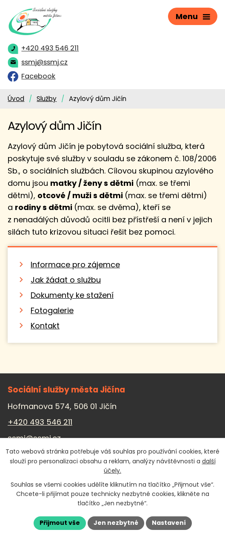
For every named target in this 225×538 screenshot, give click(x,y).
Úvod (16, 98)
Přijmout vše (60, 522)
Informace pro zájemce (75, 264)
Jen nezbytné (116, 522)
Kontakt (45, 325)
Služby (47, 98)
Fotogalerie (52, 310)
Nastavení (169, 522)
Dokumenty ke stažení (72, 295)
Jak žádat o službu (66, 280)
